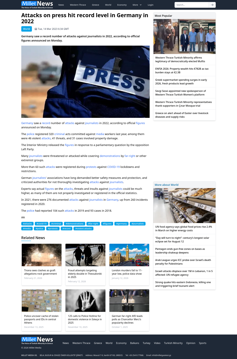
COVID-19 (113, 167)
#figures (107, 223)
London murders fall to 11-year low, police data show (127, 272)
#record (66, 228)
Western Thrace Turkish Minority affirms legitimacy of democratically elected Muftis (180, 59)
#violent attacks (83, 228)
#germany (121, 223)
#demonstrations (74, 223)
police (30, 134)
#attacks (27, 223)
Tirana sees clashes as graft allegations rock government (40, 272)
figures (140, 123)
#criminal (56, 223)
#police (39, 228)
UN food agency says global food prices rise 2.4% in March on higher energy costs (183, 228)
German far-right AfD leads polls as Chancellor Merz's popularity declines (127, 319)
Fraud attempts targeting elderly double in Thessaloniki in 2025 (85, 274)
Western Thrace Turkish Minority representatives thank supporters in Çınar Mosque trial (183, 103)
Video (157, 343)
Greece (95, 4)
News (61, 4)
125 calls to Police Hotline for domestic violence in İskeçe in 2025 (85, 319)
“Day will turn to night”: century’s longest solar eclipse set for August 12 (182, 239)
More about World (166, 185)
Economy (122, 4)
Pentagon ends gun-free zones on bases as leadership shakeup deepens (180, 250)
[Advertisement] (184, 150)
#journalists (138, 223)
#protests (53, 228)
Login (150, 4)
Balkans (134, 343)
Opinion (190, 343)
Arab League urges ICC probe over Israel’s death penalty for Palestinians (183, 261)
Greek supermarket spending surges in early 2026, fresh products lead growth (181, 81)
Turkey (146, 343)
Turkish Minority (173, 343)
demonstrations (110, 156)
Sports (202, 343)
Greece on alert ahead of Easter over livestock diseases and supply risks (181, 114)
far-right (130, 156)
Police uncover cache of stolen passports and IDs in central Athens (41, 319)
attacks (69, 123)
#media (27, 228)
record (46, 123)
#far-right (93, 223)
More (137, 4)
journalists (91, 123)
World (108, 4)
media (100, 134)
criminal (59, 134)
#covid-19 (41, 223)
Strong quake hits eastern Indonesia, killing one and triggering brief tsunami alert (183, 284)
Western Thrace (78, 4)
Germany (27, 123)
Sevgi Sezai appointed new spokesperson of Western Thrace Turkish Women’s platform (180, 92)
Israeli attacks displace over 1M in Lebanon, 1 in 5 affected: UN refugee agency (184, 272)
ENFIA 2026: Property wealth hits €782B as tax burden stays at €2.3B (181, 70)
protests (91, 167)
